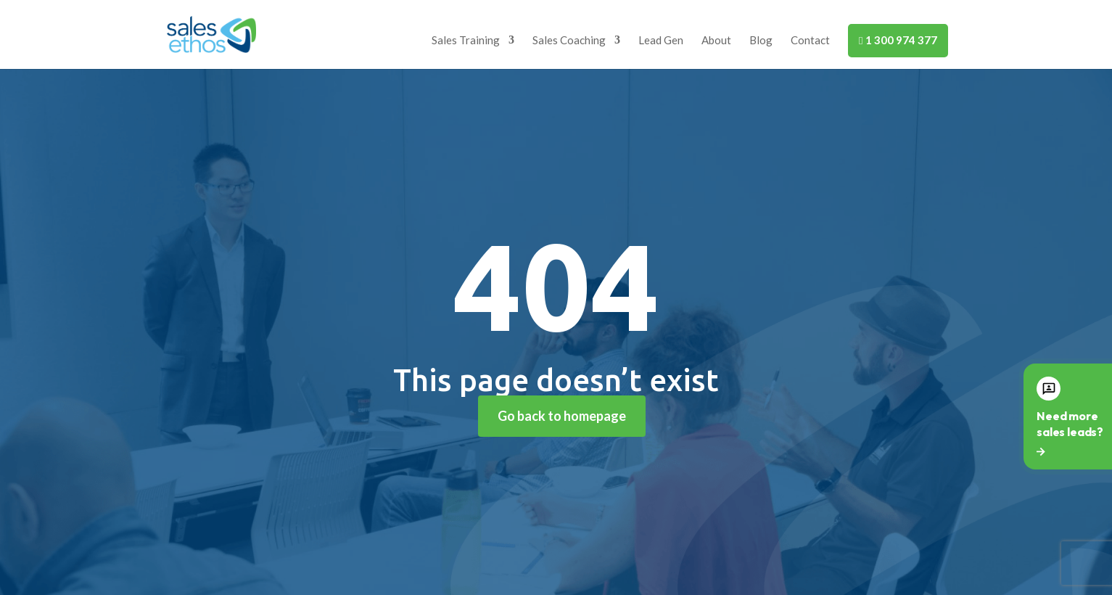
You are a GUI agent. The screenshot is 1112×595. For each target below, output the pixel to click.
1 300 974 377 (897, 39)
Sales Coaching (569, 40)
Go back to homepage (562, 416)
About (716, 40)
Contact (810, 40)
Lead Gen (660, 40)
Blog (761, 40)
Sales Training (466, 40)
